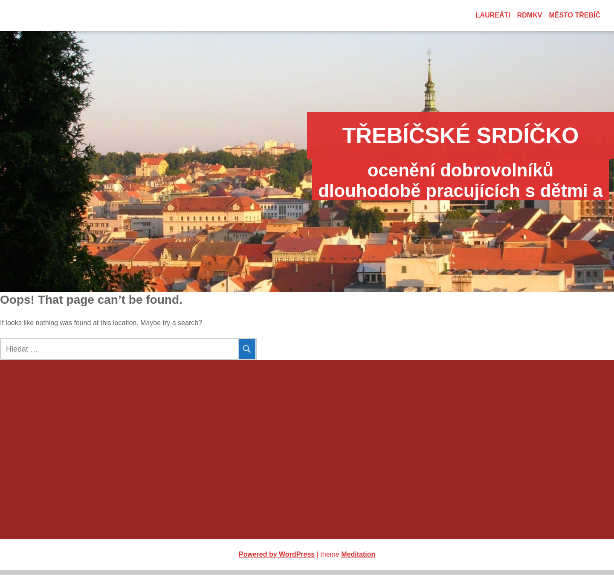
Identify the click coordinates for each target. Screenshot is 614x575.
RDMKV (529, 15)
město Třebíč (574, 15)
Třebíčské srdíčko (307, 135)
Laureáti (493, 15)
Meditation (358, 559)
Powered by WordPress (277, 559)
